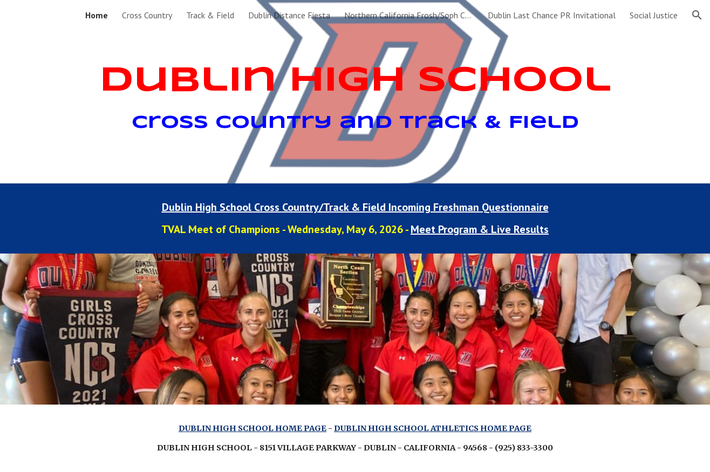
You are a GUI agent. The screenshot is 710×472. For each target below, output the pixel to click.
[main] (355, 92)
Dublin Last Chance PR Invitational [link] (552, 15)
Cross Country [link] (147, 15)
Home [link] (96, 15)
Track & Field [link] (210, 15)
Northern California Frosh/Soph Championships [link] (409, 15)
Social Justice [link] (654, 15)
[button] (697, 15)
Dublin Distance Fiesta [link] (289, 15)
